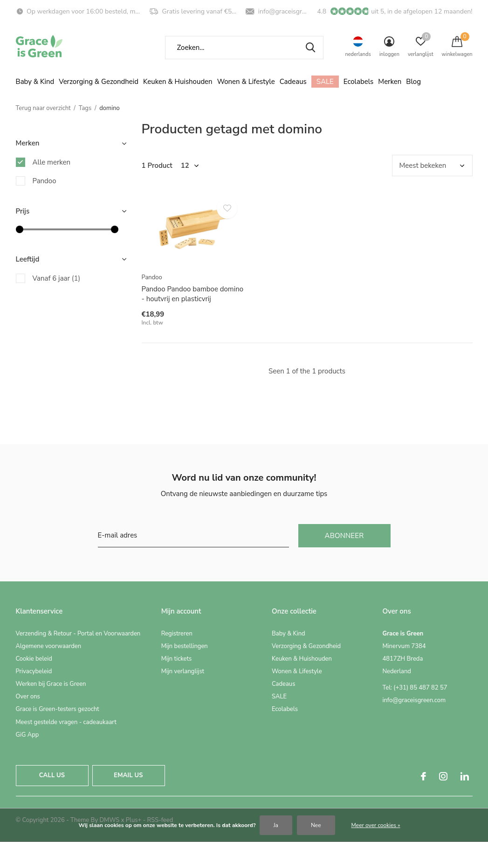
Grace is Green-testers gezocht (57, 709)
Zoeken (310, 47)
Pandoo (44, 181)
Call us (52, 775)
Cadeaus (293, 81)
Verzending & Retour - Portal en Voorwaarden (78, 633)
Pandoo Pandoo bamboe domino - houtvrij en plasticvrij (193, 294)
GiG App (27, 735)
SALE (325, 81)
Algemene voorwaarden (49, 646)
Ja (276, 825)
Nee (316, 825)
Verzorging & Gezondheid (98, 81)
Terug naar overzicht (43, 108)
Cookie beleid (34, 659)
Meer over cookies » (375, 825)
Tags (85, 108)
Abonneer (344, 535)
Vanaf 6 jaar (57, 278)
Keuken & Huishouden (178, 81)
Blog (413, 81)
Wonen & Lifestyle (246, 81)
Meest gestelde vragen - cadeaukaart (66, 722)
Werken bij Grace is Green (51, 684)
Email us (128, 775)
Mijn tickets (176, 659)
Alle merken (52, 162)
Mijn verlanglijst (183, 671)
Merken (389, 81)
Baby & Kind (35, 81)
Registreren (176, 633)
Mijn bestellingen (184, 646)
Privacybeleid (34, 671)
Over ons (28, 696)
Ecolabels (359, 81)
